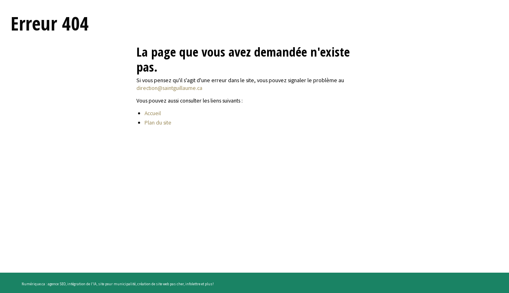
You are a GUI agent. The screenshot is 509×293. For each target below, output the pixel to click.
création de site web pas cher (160, 284)
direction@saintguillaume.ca (169, 88)
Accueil (153, 113)
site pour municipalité (117, 284)
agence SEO (57, 284)
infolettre (192, 284)
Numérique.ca (33, 284)
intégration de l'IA (82, 284)
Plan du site (158, 122)
